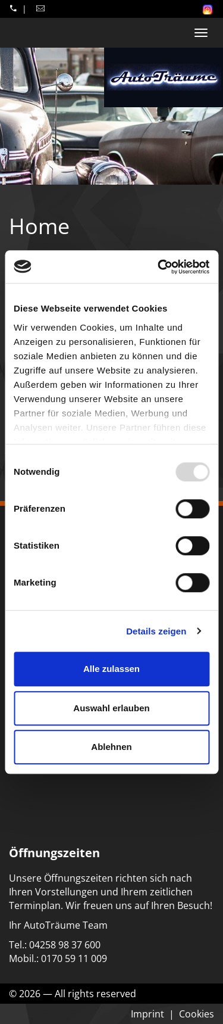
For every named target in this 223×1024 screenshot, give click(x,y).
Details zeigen (156, 631)
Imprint (147, 1013)
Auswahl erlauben (111, 708)
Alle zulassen (111, 669)
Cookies (196, 1013)
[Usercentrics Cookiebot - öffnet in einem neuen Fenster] (158, 267)
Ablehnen (111, 747)
